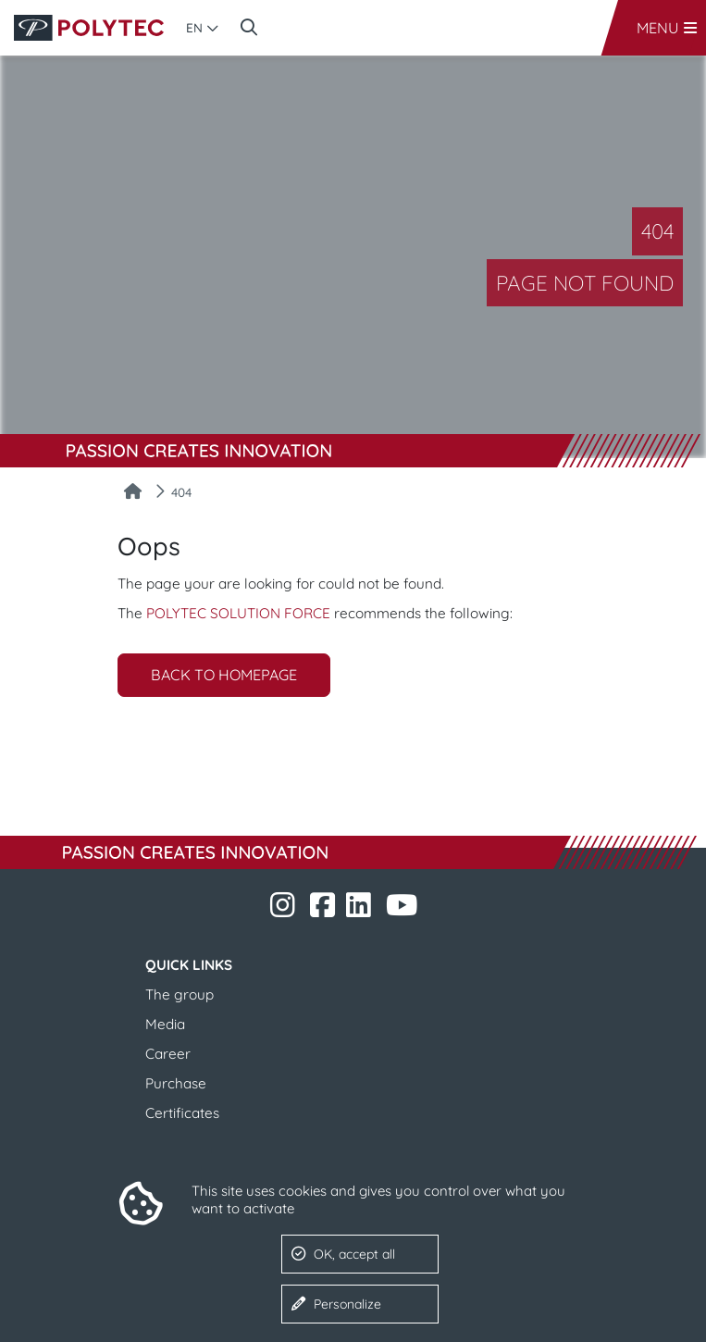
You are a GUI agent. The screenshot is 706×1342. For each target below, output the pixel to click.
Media (165, 1024)
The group (179, 994)
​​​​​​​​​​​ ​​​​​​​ (403, 910)
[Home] (133, 492)
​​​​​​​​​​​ (360, 910)
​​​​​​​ (284, 910)
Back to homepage (224, 674)
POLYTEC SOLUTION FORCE (238, 613)
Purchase (175, 1083)
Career (168, 1053)
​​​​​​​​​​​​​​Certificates (182, 1113)
